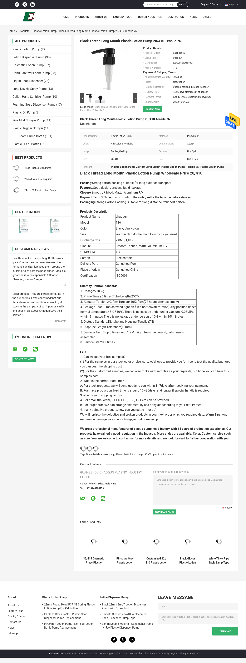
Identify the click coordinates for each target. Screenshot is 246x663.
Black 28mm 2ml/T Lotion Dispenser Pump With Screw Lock (124, 606)
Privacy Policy (56, 653)
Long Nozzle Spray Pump (29, 89)
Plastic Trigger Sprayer (27, 128)
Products (82, 16)
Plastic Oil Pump (23, 112)
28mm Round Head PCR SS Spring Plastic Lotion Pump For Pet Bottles (69, 606)
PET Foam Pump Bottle (28, 136)
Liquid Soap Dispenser (27, 81)
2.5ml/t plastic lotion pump (38, 179)
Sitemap (13, 633)
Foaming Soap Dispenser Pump (34, 104)
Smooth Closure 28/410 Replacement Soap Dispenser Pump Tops (124, 616)
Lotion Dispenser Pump (28, 57)
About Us (101, 16)
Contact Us (176, 16)
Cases (207, 16)
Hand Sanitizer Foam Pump (31, 73)
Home (65, 16)
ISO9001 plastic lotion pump (158, 454)
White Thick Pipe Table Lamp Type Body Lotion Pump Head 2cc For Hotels (219, 560)
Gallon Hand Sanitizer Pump (31, 97)
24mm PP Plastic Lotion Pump (40, 190)
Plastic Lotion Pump (44, 31)
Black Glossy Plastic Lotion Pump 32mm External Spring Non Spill (187, 560)
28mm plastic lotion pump (129, 454)
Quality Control (150, 16)
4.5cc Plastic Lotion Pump (37, 168)
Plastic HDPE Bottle (25, 144)
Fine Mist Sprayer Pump (28, 120)
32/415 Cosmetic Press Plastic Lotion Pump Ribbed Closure (93, 560)
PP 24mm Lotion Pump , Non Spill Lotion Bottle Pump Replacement (68, 625)
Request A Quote (209, 4)
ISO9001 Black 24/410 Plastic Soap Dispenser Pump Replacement (65, 616)
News (193, 16)
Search (182, 4)
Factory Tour (122, 16)
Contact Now (152, 109)
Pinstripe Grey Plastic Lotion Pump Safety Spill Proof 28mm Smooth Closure (125, 560)
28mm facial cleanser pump (100, 454)
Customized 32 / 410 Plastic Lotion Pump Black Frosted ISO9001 (156, 560)
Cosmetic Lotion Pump (28, 65)
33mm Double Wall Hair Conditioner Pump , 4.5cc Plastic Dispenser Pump (127, 625)
